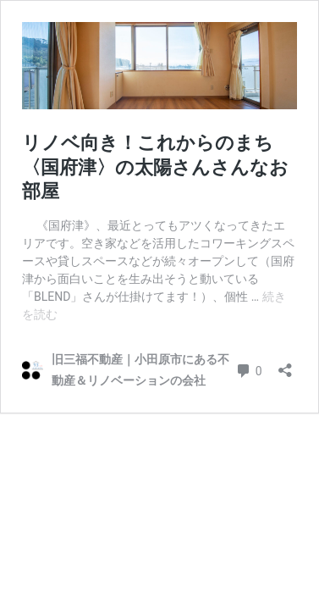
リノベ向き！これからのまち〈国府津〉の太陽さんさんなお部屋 (155, 167)
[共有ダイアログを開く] (285, 365)
